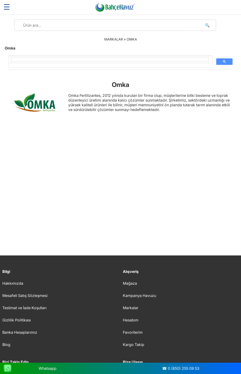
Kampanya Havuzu (139, 295)
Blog (6, 344)
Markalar (130, 307)
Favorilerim (133, 332)
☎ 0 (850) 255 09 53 (180, 368)
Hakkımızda (12, 283)
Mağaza (130, 283)
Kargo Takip (133, 344)
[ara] (110, 59)
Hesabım (130, 320)
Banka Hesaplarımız (19, 332)
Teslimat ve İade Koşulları (24, 307)
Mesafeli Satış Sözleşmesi (25, 295)
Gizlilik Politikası (16, 320)
